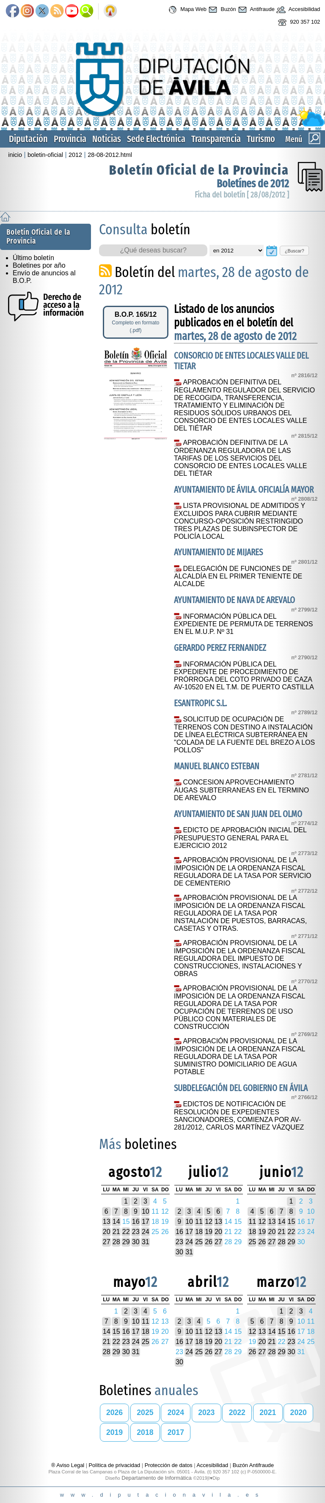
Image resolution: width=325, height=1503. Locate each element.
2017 (176, 1432)
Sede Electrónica (156, 139)
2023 (206, 1412)
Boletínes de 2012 (253, 183)
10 (145, 1211)
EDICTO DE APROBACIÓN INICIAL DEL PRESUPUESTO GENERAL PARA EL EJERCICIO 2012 (240, 837)
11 (199, 1221)
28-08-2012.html (110, 154)
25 (199, 1241)
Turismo (261, 139)
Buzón (221, 9)
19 (208, 1231)
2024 (176, 1412)
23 (136, 1231)
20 (106, 1231)
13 (106, 1221)
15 (291, 1221)
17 (145, 1221)
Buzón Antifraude (253, 1465)
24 (145, 1231)
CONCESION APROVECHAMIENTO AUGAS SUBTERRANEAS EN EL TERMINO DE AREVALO (241, 790)
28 (116, 1241)
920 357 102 (298, 22)
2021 (267, 1412)
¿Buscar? (294, 250)
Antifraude (255, 9)
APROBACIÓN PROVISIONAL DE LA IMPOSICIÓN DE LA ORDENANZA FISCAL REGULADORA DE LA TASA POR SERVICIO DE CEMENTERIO (242, 871)
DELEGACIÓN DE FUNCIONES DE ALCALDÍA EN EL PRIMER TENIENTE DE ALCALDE (238, 576)
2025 (145, 1412)
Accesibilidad (297, 9)
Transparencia (216, 139)
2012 (75, 154)
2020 (298, 1412)
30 (136, 1241)
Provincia (70, 139)
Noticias (106, 139)
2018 (145, 1432)
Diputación (28, 139)
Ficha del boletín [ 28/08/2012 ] (242, 195)
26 (208, 1241)
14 (116, 1221)
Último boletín (33, 257)
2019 (114, 1432)
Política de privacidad (114, 1465)
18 (199, 1231)
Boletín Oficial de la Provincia (199, 170)
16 (136, 1221)
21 (116, 1231)
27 (106, 1241)
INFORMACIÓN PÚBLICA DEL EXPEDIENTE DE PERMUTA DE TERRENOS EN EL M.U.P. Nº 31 (243, 624)
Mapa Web (186, 9)
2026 (114, 1412)
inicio (15, 154)
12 (208, 1221)
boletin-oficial (45, 154)
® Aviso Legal (68, 1465)
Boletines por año (39, 265)
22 (126, 1231)
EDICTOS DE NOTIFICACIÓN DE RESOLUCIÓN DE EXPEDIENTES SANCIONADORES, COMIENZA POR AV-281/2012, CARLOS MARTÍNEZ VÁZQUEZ (239, 1115)
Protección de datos (169, 1465)
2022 (237, 1412)
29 (126, 1241)
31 (145, 1241)
